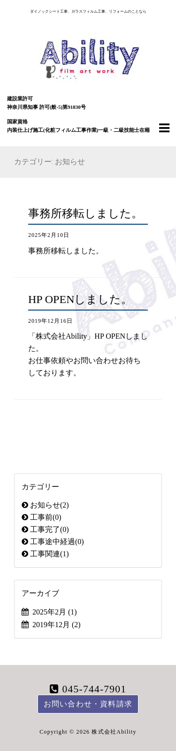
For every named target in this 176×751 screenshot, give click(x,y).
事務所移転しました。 (85, 213)
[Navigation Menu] (164, 127)
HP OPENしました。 (80, 299)
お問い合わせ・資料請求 (88, 704)
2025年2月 (54, 612)
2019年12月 (56, 625)
